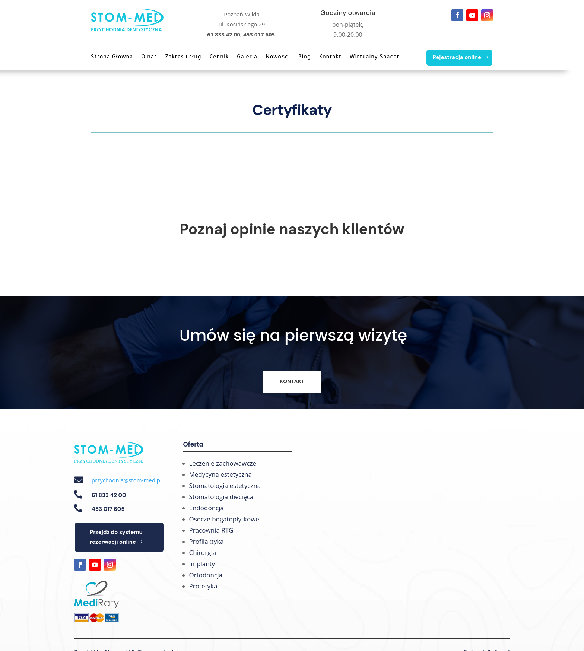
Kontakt (330, 58)
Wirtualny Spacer (375, 58)
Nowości (278, 58)
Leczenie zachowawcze (222, 463)
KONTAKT (292, 381)
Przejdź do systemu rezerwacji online (116, 537)
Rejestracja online (456, 57)
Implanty (202, 563)
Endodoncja (206, 508)
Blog (304, 58)
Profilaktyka (206, 541)
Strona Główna (112, 58)
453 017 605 (259, 34)
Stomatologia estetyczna (225, 485)
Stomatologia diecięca (221, 496)
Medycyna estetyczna (220, 474)
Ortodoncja (205, 575)
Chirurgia (202, 552)
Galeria (247, 58)
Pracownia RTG (211, 530)
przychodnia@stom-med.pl (127, 480)
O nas (149, 58)
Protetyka (203, 586)
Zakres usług (183, 58)
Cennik (219, 58)
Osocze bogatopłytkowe (224, 519)
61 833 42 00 (223, 34)
